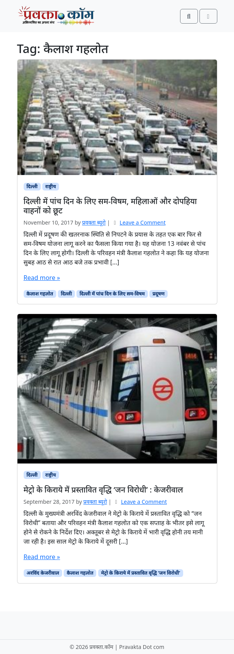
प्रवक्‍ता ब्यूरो (94, 222)
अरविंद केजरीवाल (42, 573)
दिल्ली (32, 186)
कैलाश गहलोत (39, 293)
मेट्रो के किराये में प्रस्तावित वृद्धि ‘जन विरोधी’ (140, 573)
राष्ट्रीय (50, 186)
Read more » (42, 277)
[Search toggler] (189, 16)
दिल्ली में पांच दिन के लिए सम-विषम (112, 293)
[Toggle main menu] (208, 16)
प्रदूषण (159, 293)
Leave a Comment (142, 222)
